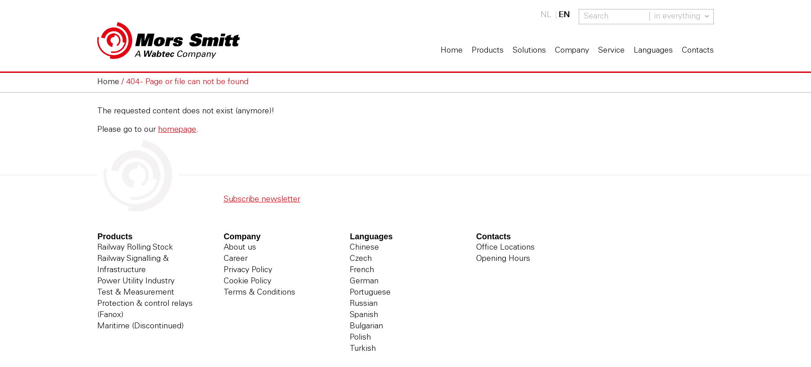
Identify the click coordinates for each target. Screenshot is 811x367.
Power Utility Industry (136, 281)
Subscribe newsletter (262, 200)
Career (236, 259)
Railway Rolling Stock (135, 248)
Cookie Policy (247, 281)
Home (452, 51)
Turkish (363, 349)
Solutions (529, 51)
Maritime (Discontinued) (140, 326)
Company (572, 51)
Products (488, 51)
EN (564, 15)
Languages (653, 51)
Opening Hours (503, 259)
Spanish (364, 315)
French (362, 270)
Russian (364, 304)
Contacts (698, 51)
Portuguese (370, 293)
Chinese (364, 248)
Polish (360, 338)
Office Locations (505, 248)
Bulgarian (366, 326)
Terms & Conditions (259, 293)
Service (611, 51)
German (364, 281)
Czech (361, 259)
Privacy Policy (248, 270)
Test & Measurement (135, 293)
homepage (177, 130)
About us (240, 248)
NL (546, 15)
